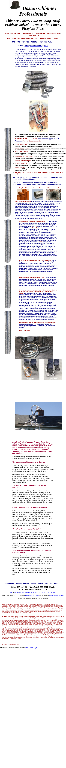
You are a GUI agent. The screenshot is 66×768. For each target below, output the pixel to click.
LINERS (16, 592)
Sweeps (19, 583)
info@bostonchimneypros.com (33, 589)
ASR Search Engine (31, 648)
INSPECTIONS (29, 592)
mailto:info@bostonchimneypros (56, 595)
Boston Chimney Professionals (32, 595)
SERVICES (35, 592)
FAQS (49, 592)
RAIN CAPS (21, 592)
